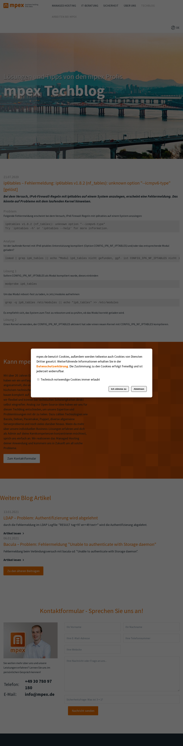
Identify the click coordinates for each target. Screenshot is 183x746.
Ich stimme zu (118, 389)
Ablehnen (139, 389)
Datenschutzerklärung (52, 366)
